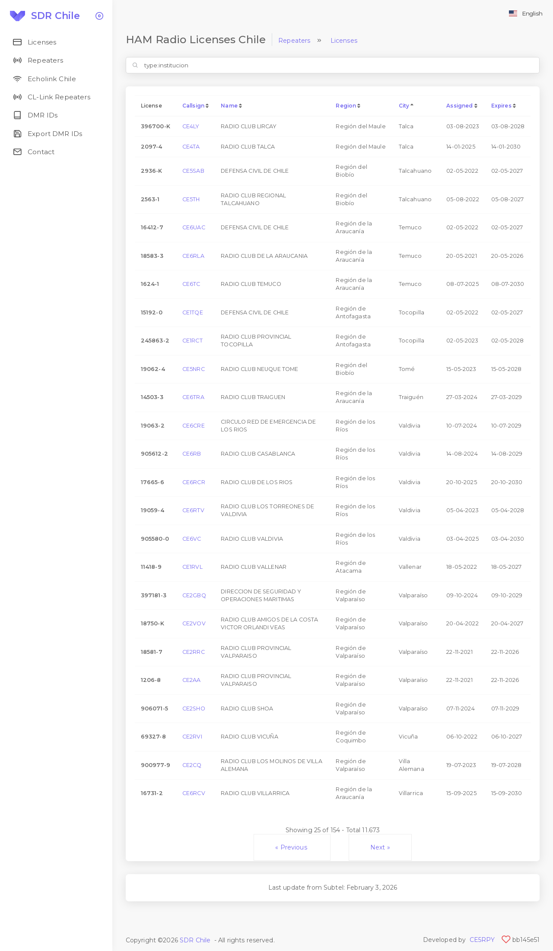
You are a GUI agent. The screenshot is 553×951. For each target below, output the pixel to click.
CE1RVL (192, 567)
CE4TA (191, 146)
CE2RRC (193, 652)
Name (229, 105)
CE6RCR (193, 482)
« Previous (292, 847)
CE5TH (191, 199)
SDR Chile (195, 940)
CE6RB (191, 453)
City (404, 105)
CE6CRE (193, 425)
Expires (501, 105)
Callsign (193, 105)
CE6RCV (193, 793)
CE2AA (191, 680)
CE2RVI (192, 736)
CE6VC (191, 539)
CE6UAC (193, 227)
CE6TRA (193, 397)
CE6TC (191, 284)
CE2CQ (192, 765)
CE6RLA (193, 256)
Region (346, 105)
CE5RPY (482, 940)
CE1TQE (192, 312)
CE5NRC (193, 369)
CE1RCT (192, 340)
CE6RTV (193, 510)
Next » (380, 847)
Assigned (459, 105)
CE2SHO (193, 708)
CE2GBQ (194, 595)
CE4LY (191, 126)
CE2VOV (194, 623)
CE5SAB (193, 171)
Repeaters (294, 40)
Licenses (344, 40)
